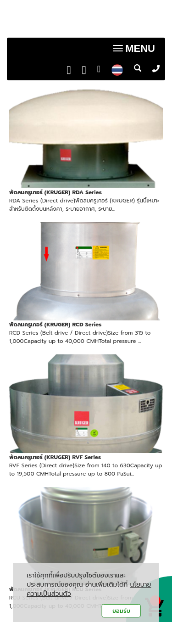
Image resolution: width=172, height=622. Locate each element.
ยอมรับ (121, 610)
